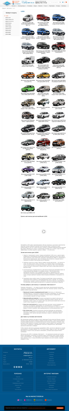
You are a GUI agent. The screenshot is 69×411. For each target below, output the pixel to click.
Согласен (60, 408)
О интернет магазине (51, 376)
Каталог (14, 5)
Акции (35, 5)
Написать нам (18, 385)
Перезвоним (16, 1)
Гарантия (18, 376)
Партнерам (51, 360)
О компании (51, 352)
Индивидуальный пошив (18, 383)
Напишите (16, 2)
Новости (40, 5)
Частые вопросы (51, 362)
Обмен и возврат (51, 383)
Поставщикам (16, 4)
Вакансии (51, 358)
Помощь (51, 356)
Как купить (51, 387)
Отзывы (58, 5)
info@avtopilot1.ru (28, 355)
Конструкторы (22, 5)
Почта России (18, 389)
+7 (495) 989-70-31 (27, 353)
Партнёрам (51, 5)
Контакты (64, 5)
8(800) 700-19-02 (28, 352)
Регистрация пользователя (51, 389)
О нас (45, 5)
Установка (29, 5)
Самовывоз (51, 385)
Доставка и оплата (51, 381)
